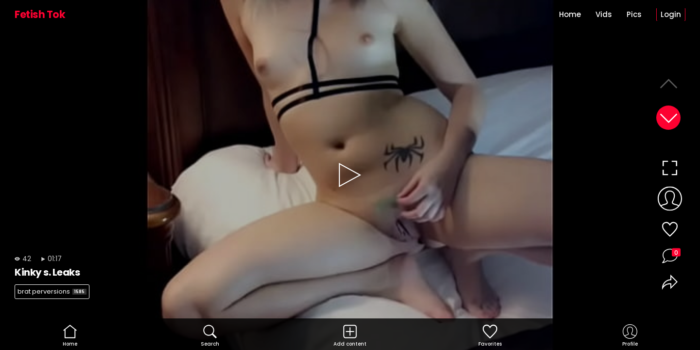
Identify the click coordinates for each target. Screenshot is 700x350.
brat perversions (52, 291)
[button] (668, 117)
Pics (634, 14)
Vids (603, 14)
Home (570, 14)
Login (671, 14)
